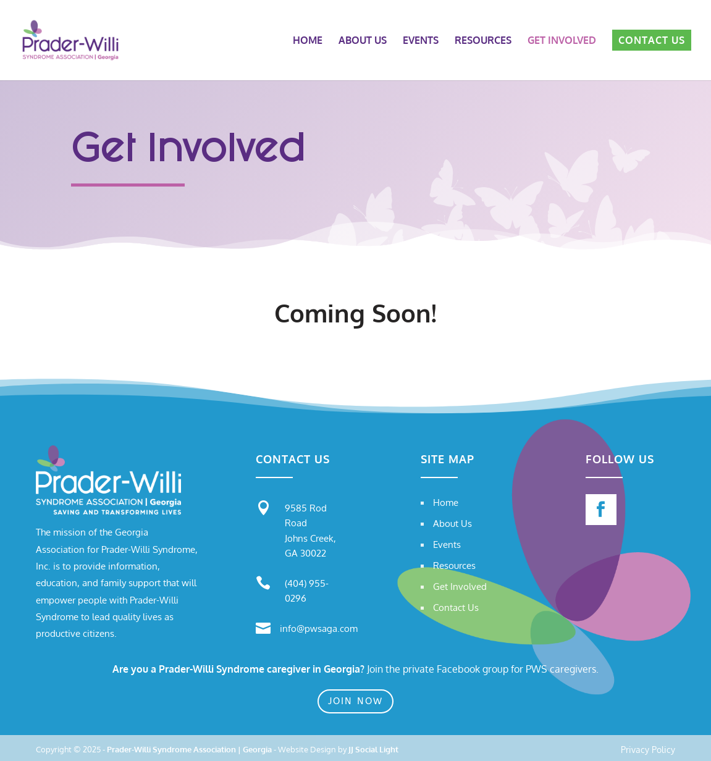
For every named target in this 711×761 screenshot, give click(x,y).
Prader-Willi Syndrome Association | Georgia (189, 749)
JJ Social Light (373, 749)
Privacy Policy (648, 750)
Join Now (355, 701)
